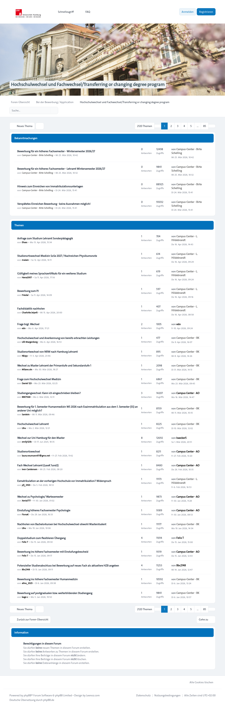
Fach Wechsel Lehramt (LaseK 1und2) (38, 465)
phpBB (27, 695)
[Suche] (47, 110)
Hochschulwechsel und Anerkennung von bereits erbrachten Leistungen (58, 338)
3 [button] (177, 126)
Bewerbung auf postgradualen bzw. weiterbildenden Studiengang (54, 593)
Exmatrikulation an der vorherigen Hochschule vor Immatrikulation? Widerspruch (64, 481)
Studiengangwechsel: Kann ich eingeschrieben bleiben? (49, 393)
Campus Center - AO (187, 393)
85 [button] (204, 126)
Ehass (24, 242)
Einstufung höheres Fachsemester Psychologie (43, 510)
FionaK (25, 514)
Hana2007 (27, 277)
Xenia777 (26, 500)
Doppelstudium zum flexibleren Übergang (41, 538)
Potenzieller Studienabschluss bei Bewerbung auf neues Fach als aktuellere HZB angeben (68, 565)
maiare (25, 259)
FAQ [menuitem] (85, 12)
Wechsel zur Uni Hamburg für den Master (41, 438)
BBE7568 (26, 396)
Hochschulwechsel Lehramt (33, 424)
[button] (212, 126)
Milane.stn (27, 369)
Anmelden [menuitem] (188, 12)
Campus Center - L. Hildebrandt (184, 238)
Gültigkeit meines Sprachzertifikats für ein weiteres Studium (51, 273)
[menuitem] (64, 11)
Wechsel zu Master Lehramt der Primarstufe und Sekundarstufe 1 (54, 365)
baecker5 (181, 438)
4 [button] (184, 126)
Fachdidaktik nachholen (31, 308)
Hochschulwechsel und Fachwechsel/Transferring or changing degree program (87, 85)
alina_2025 (27, 583)
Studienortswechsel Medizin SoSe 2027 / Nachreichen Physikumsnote (57, 256)
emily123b (27, 441)
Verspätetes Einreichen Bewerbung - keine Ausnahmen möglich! (53, 204)
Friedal (25, 294)
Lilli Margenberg (30, 341)
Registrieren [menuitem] (206, 12)
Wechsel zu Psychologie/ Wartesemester (40, 497)
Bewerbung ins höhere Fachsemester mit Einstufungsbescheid (52, 552)
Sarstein (26, 414)
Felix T (25, 541)
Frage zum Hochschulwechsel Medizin (39, 379)
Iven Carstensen (29, 469)
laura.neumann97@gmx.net (36, 455)
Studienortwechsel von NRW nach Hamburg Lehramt (47, 352)
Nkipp (25, 355)
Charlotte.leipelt (30, 312)
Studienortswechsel (28, 451)
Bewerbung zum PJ (28, 291)
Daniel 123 (27, 383)
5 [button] (191, 126)
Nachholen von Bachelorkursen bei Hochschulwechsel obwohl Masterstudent (61, 524)
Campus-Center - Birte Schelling (37, 155)
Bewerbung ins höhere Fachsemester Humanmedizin (47, 579)
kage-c (25, 596)
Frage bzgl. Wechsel (28, 324)
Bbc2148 (26, 569)
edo (24, 327)
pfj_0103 (26, 484)
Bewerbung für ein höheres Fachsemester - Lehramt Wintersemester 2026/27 (61, 169)
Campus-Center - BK (187, 338)
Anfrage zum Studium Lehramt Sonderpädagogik (45, 238)
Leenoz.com (93, 695)
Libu (24, 427)
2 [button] (171, 126)
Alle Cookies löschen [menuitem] (199, 682)
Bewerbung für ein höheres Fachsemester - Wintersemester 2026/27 (56, 151)
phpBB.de (48, 699)
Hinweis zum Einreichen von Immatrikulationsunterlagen (50, 186)
